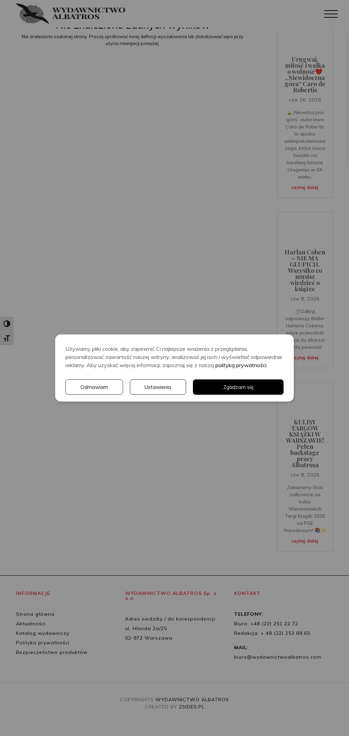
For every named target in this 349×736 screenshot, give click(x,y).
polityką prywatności (241, 365)
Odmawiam (94, 387)
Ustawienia (158, 387)
